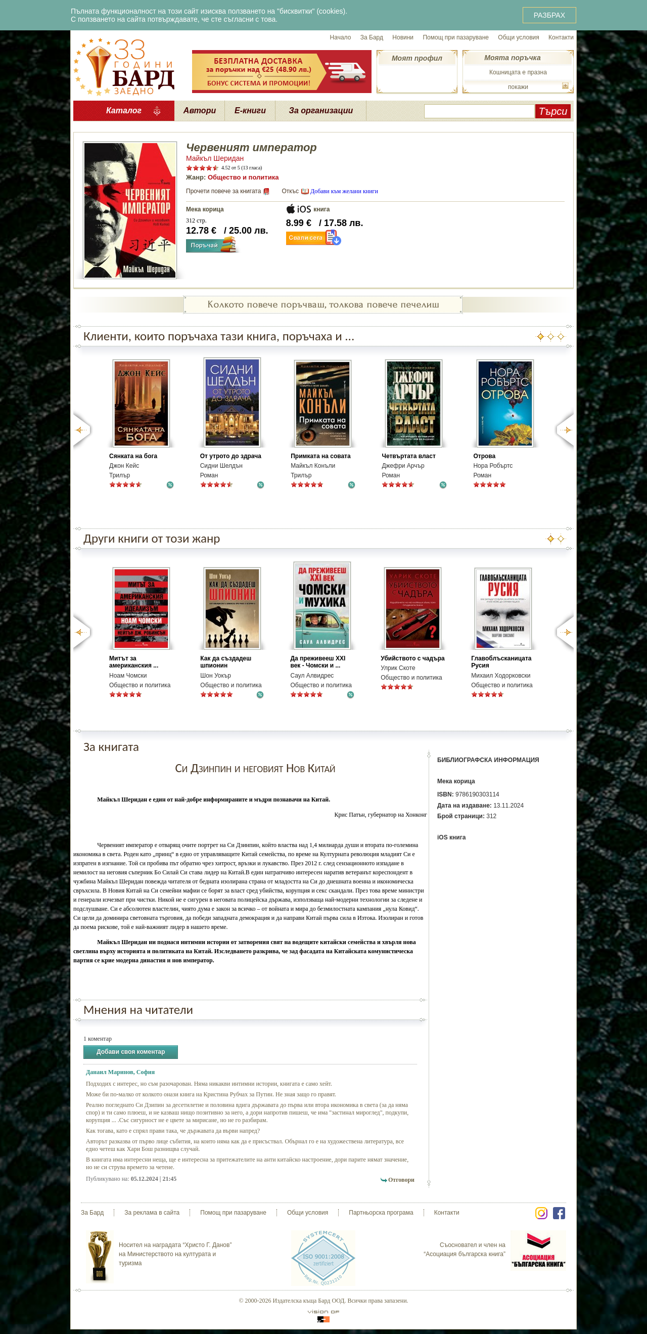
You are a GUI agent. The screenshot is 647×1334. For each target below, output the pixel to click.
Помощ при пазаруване (456, 37)
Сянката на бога (133, 456)
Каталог (124, 110)
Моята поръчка (512, 58)
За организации (321, 110)
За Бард (371, 37)
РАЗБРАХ (549, 15)
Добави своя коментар (130, 1052)
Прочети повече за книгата (223, 191)
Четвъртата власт (408, 456)
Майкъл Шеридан (215, 158)
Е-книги (250, 110)
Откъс (290, 191)
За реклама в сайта (151, 1212)
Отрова (484, 456)
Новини (402, 37)
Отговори (401, 1179)
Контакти (561, 37)
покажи (518, 87)
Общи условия (518, 37)
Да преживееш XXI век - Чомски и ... (317, 662)
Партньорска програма (381, 1212)
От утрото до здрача (230, 456)
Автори (199, 110)
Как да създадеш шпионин (225, 662)
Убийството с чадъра (412, 658)
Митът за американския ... (133, 662)
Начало (340, 37)
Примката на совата (320, 456)
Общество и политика (243, 177)
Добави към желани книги (344, 191)
